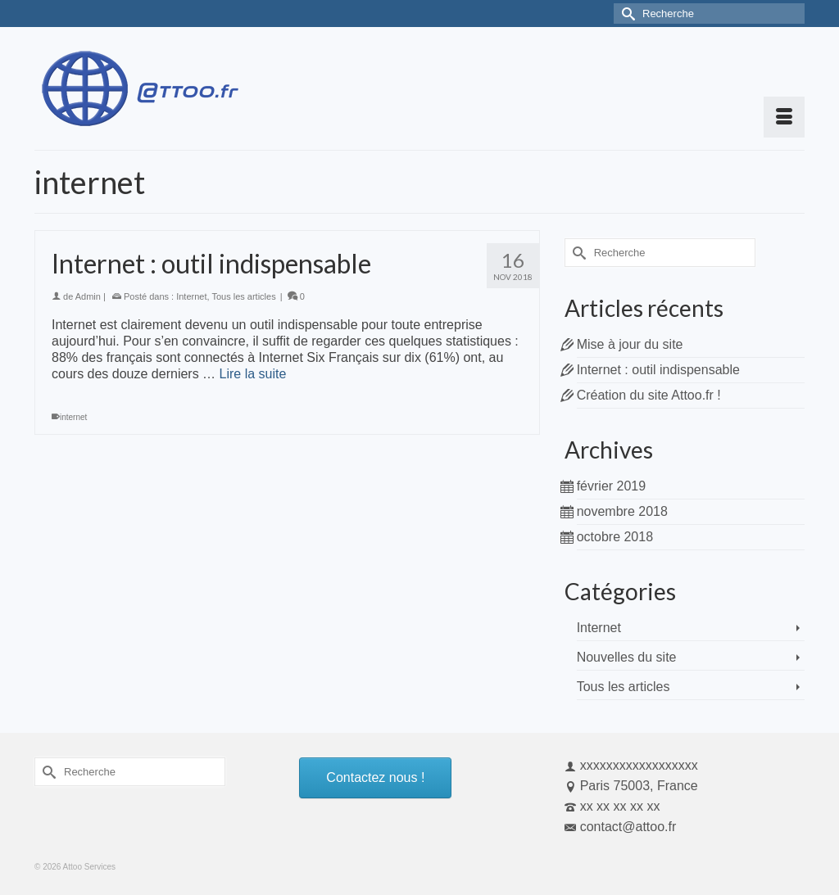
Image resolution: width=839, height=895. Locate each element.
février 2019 (611, 486)
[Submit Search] (626, 13)
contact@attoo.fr (621, 827)
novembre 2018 (622, 511)
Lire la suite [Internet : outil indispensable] (253, 374)
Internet (191, 296)
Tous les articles (243, 296)
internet (73, 417)
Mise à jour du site (630, 344)
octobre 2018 (615, 537)
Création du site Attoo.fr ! (649, 395)
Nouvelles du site (627, 657)
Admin (88, 296)
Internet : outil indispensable (658, 370)
